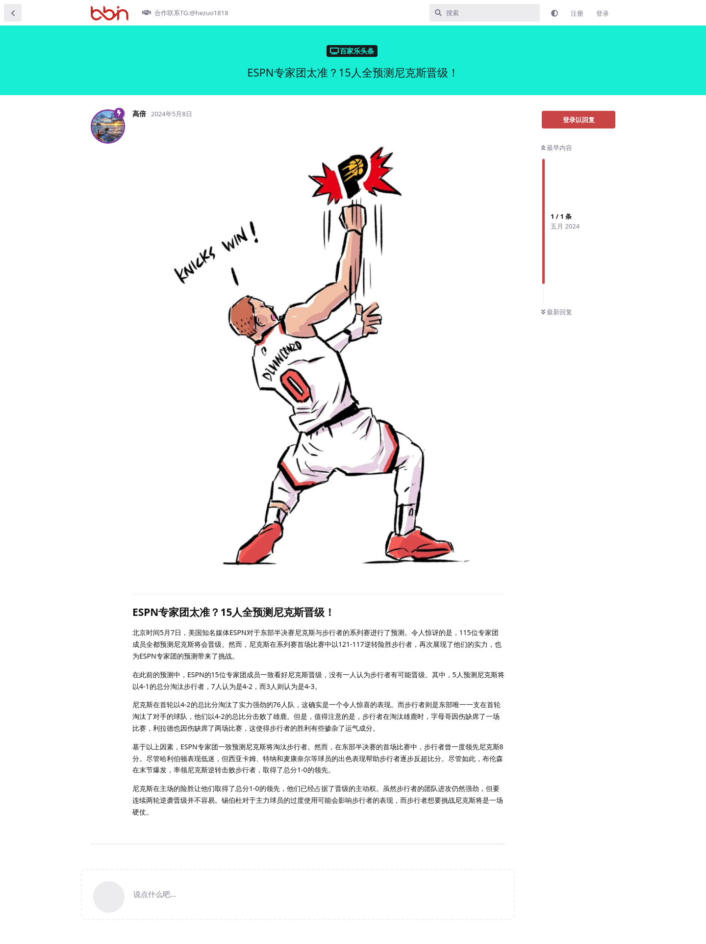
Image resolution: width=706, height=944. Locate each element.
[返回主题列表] (13, 13)
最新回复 (556, 311)
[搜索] (484, 13)
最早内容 (556, 147)
